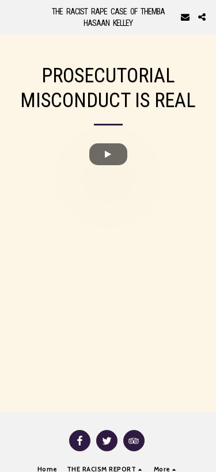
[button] (12, 17)
